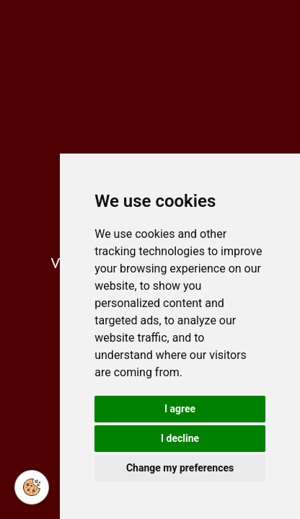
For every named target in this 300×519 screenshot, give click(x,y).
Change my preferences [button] (180, 468)
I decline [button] (180, 438)
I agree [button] (179, 408)
